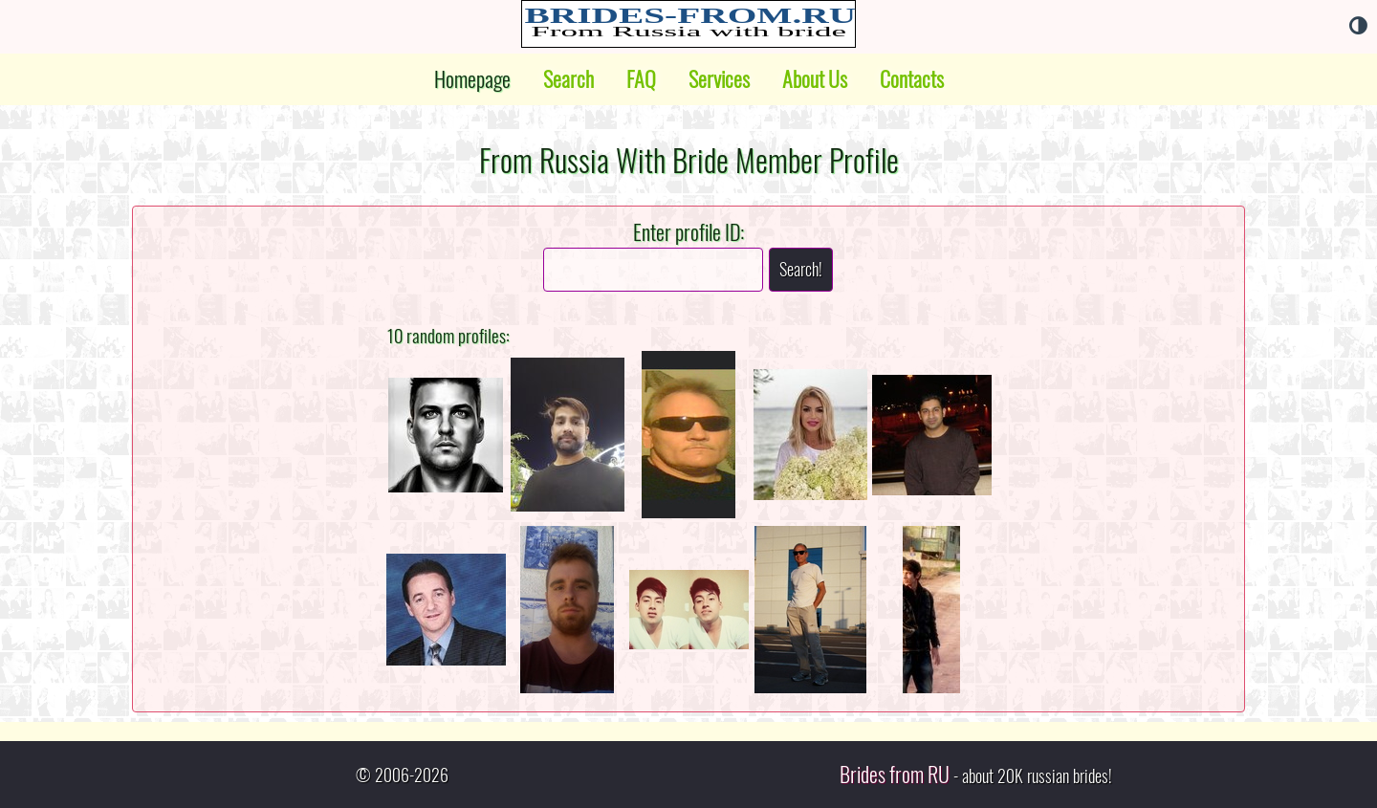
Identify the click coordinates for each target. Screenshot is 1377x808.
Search (568, 79)
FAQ (641, 79)
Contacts (912, 79)
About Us (814, 79)
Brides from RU (895, 774)
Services (719, 79)
